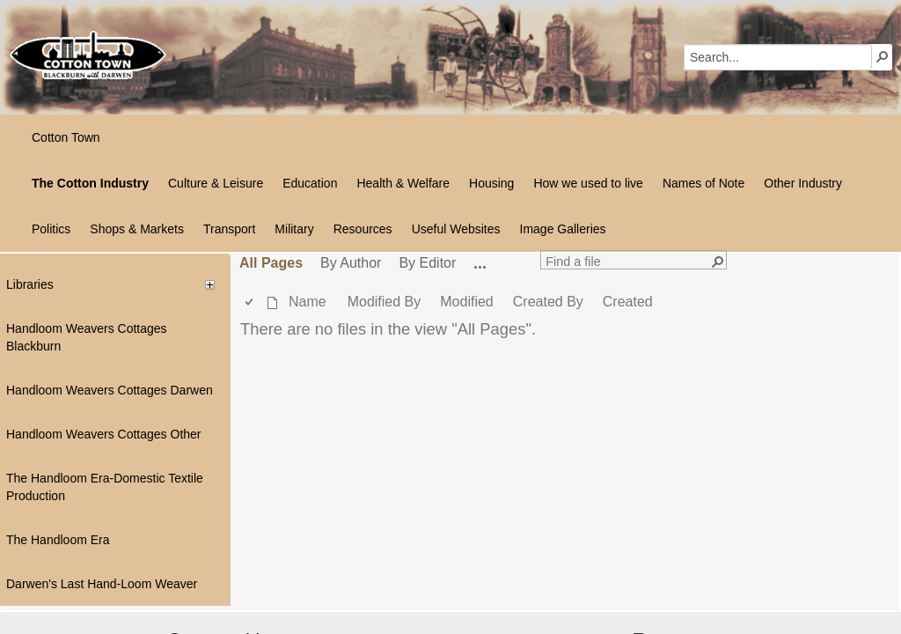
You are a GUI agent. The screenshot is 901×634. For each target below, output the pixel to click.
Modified (466, 301)
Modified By (384, 301)
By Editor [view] (427, 262)
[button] (882, 56)
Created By (548, 301)
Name (307, 301)
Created (628, 301)
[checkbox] (250, 302)
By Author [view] (350, 262)
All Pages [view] (271, 262)
